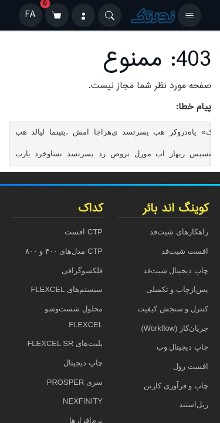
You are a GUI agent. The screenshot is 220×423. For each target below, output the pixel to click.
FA (30, 15)
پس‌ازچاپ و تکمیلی (177, 289)
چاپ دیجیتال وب (182, 347)
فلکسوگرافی (82, 270)
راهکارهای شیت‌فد (179, 231)
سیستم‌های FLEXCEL (67, 289)
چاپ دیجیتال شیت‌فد (175, 270)
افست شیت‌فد (184, 251)
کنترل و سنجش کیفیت (172, 308)
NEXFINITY (83, 401)
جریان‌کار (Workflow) (174, 328)
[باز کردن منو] (189, 15)
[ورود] (83, 15)
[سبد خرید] (57, 15)
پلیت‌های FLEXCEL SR (65, 343)
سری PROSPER (75, 382)
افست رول (190, 366)
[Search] (109, 15)
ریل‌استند (193, 404)
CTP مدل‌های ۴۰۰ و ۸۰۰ (64, 251)
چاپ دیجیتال (83, 362)
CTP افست (84, 231)
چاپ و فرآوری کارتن (176, 385)
